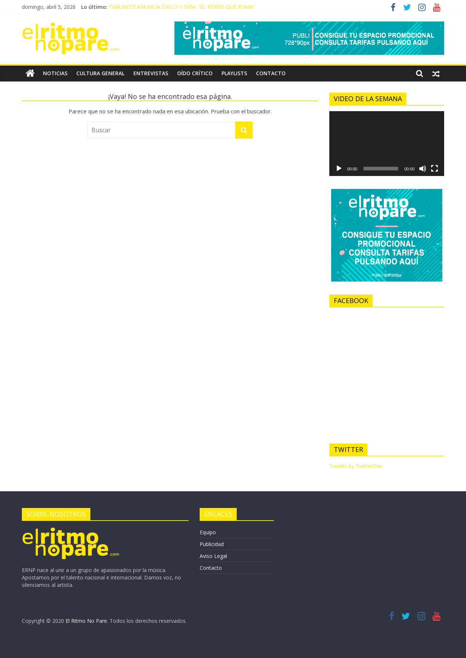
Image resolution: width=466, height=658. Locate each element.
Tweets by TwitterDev (355, 465)
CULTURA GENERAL (100, 73)
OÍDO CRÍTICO (195, 73)
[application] (386, 143)
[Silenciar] (422, 168)
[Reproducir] (339, 168)
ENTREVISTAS (150, 73)
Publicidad (212, 544)
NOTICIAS (55, 73)
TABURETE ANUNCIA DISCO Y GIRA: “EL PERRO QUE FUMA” (182, 6)
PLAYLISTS (234, 73)
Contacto (211, 567)
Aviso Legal (213, 555)
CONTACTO (271, 73)
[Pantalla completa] (434, 168)
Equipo (208, 532)
